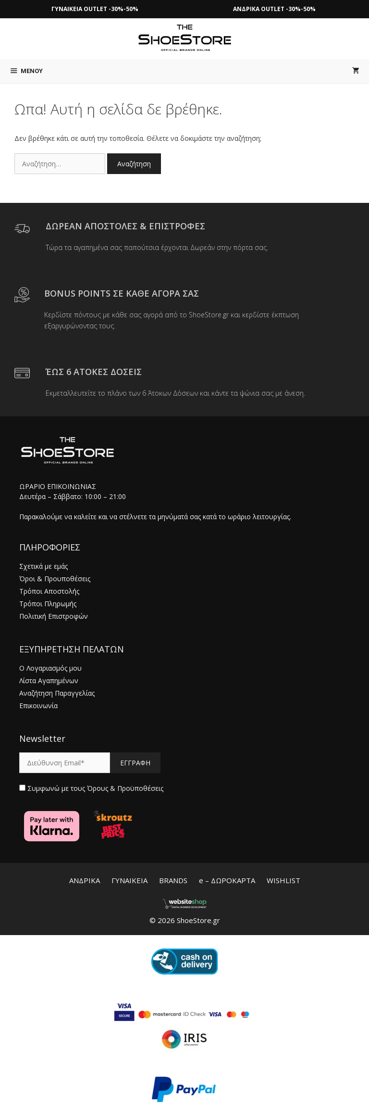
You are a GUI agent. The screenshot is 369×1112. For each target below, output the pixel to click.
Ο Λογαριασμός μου (50, 668)
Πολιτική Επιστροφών (53, 616)
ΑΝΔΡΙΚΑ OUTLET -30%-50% (274, 9)
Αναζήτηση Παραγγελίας (57, 693)
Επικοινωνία (38, 705)
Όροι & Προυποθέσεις (54, 578)
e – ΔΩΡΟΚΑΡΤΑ (227, 880)
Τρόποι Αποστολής (49, 591)
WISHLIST (283, 880)
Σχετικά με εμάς (43, 566)
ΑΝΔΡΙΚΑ (84, 880)
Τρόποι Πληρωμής (47, 603)
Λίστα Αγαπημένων (48, 680)
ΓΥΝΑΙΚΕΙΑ (129, 880)
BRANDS (173, 880)
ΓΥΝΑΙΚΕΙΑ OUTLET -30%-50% (94, 9)
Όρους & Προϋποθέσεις (125, 788)
